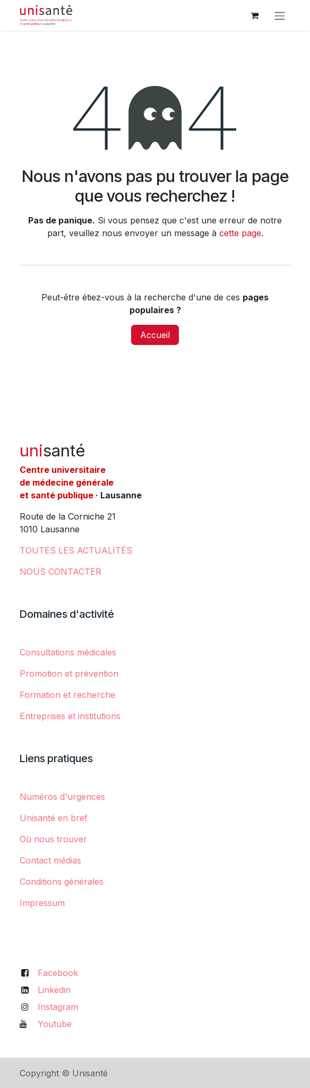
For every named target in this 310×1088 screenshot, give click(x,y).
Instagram (58, 1006)
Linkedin (54, 990)
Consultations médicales (68, 652)
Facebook (58, 973)
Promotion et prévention (69, 673)
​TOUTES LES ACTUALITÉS (76, 550)
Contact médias (50, 860)
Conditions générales (62, 881)
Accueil (155, 335)
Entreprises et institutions (70, 716)
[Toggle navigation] (279, 15)
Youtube (55, 1023)
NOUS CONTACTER (60, 571)
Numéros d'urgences (62, 796)
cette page (240, 233)
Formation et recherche (67, 694)
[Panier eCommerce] (254, 15)
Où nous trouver (53, 839)
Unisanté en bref (54, 818)
